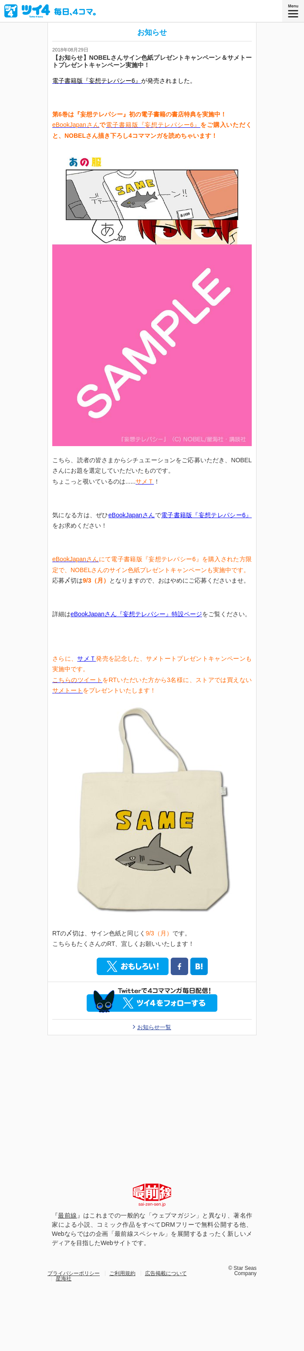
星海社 (63, 1279)
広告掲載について (166, 1273)
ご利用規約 (122, 1273)
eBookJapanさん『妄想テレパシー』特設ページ (136, 614)
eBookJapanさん (131, 515)
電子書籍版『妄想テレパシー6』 (206, 515)
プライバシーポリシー (73, 1273)
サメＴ (86, 658)
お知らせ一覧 (154, 1027)
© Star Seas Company (242, 1270)
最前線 (67, 1215)
